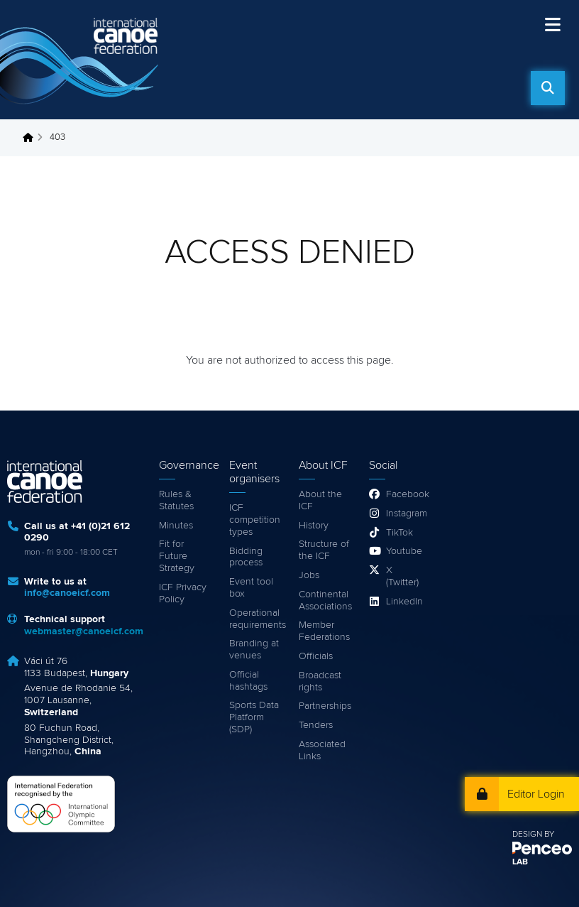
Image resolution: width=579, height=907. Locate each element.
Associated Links (322, 750)
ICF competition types (254, 520)
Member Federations (324, 631)
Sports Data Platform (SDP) (254, 717)
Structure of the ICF (324, 550)
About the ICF (320, 500)
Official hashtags (248, 681)
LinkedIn (404, 602)
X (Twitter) (402, 576)
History (314, 526)
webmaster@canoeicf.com (83, 631)
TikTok (399, 533)
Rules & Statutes (176, 500)
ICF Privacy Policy (182, 593)
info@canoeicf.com (67, 593)
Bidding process (246, 557)
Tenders (316, 725)
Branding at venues (254, 650)
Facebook (405, 494)
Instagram (405, 513)
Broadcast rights (320, 681)
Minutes (176, 526)
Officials (316, 656)
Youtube (404, 551)
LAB (520, 862)
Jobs (309, 575)
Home (32, 137)
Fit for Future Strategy (176, 556)
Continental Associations (325, 601)
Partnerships (325, 706)
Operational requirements (257, 619)
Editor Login (536, 794)
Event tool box (251, 588)
